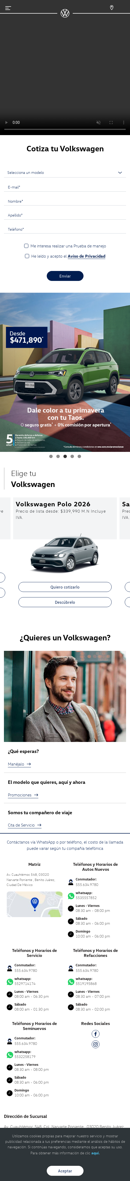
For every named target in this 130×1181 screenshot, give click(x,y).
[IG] (96, 1045)
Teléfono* (16, 229)
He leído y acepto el (68, 256)
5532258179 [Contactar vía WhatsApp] (35, 1054)
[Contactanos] (107, 8)
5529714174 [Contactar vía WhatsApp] (35, 981)
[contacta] (35, 903)
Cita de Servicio (24, 825)
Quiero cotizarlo (65, 587)
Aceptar (65, 1170)
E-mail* (14, 187)
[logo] (65, 15)
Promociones (23, 794)
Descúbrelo (65, 602)
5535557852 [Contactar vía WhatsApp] (96, 895)
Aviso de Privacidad (86, 256)
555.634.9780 (87, 884)
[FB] (96, 1035)
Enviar (65, 276)
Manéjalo (19, 764)
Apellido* (15, 215)
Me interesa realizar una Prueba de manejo (68, 245)
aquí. (95, 1153)
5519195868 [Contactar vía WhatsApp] (96, 981)
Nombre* (15, 201)
